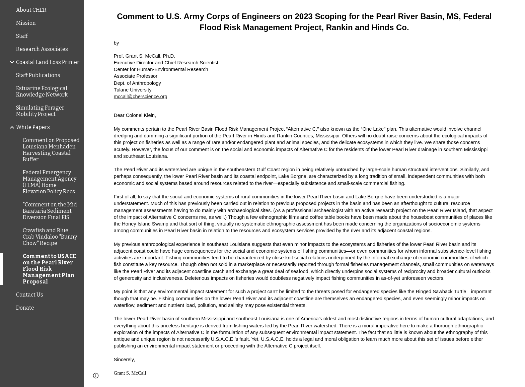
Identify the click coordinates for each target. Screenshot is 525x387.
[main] (304, 193)
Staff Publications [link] (38, 75)
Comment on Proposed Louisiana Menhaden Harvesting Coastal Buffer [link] (51, 150)
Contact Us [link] (29, 295)
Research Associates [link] (42, 49)
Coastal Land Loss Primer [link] (47, 62)
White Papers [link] (33, 127)
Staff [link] (22, 36)
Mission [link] (26, 23)
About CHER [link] (31, 10)
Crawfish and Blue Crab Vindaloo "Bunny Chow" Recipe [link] (50, 236)
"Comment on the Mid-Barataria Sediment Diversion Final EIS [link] (51, 210)
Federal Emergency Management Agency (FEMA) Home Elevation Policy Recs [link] (49, 182)
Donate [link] (25, 308)
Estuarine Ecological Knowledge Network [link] (42, 91)
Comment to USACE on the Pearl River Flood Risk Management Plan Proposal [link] (49, 269)
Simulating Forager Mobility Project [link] (40, 111)
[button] (517, 9)
